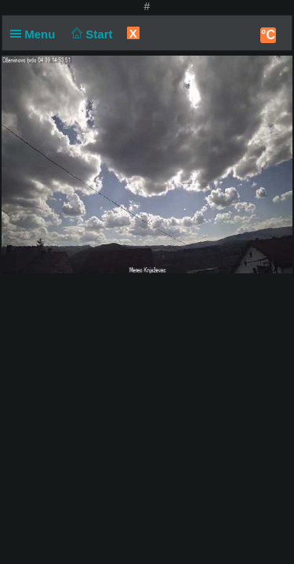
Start (90, 34)
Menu (36, 34)
